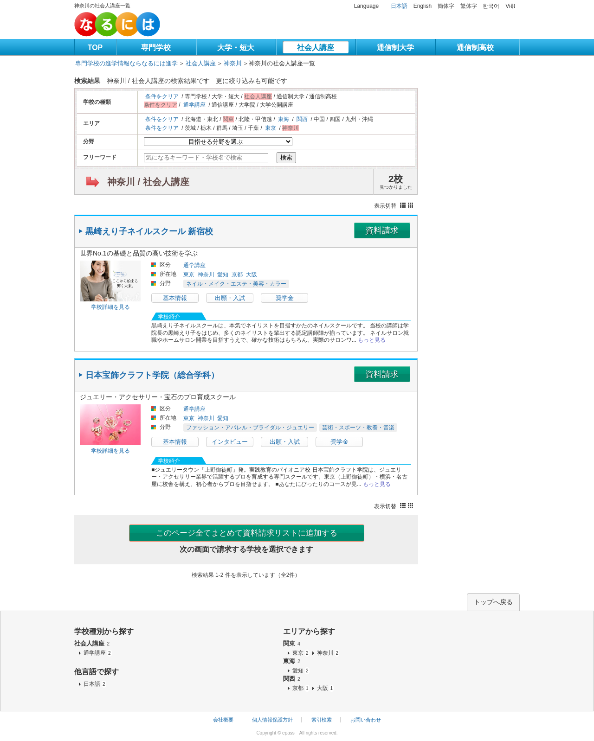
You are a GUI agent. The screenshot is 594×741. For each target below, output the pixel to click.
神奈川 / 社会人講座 (148, 182)
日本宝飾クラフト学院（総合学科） (152, 375)
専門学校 (156, 47)
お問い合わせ (365, 719)
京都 (237, 274)
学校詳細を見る (110, 307)
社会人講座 (315, 47)
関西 (302, 119)
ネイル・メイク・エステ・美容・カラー (236, 284)
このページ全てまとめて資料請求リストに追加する (246, 533)
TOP (95, 47)
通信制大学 (395, 47)
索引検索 (321, 719)
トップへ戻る (493, 602)
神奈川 (233, 63)
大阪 (251, 274)
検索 (286, 157)
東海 (283, 119)
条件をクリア (162, 96)
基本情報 (175, 297)
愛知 (222, 274)
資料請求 (382, 230)
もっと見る (372, 340)
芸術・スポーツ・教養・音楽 (358, 427)
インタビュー (230, 441)
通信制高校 (475, 47)
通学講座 (194, 105)
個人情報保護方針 (272, 719)
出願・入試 (230, 297)
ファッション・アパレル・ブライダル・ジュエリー (250, 427)
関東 (291, 643)
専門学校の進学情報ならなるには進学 (126, 63)
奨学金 (285, 297)
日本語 (399, 6)
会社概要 (223, 719)
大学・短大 (235, 47)
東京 (270, 128)
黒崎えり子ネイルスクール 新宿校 (149, 231)
